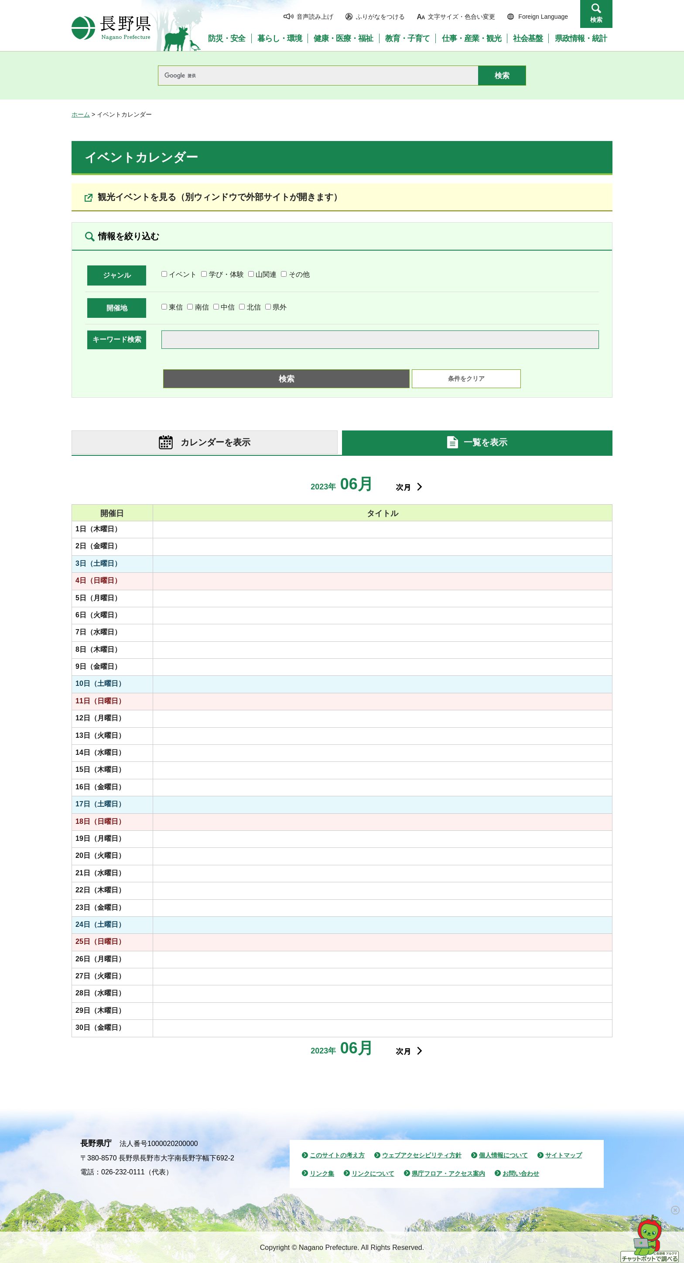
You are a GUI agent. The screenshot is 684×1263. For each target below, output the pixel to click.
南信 (202, 307)
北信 (254, 307)
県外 (280, 307)
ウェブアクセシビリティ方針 (422, 1155)
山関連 (266, 274)
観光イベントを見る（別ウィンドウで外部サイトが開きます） (220, 197)
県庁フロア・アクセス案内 (448, 1173)
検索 (596, 19)
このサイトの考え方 (337, 1155)
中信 (228, 307)
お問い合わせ (521, 1173)
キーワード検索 (116, 339)
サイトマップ (563, 1155)
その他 (299, 274)
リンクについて (373, 1173)
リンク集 (322, 1173)
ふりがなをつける (380, 16)
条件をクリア (466, 378)
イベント (183, 274)
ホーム (81, 114)
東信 (176, 307)
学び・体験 (226, 274)
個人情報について (503, 1155)
